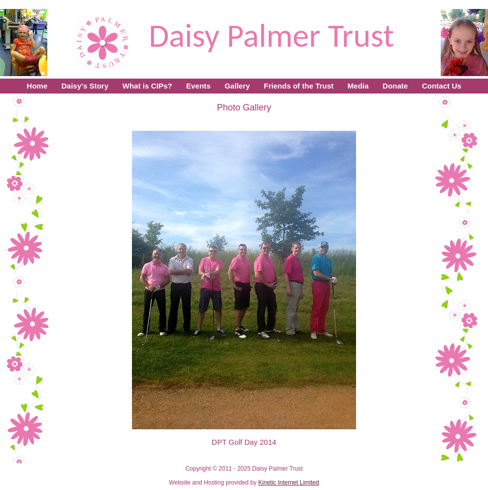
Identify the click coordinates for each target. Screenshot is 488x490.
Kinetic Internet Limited (288, 482)
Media (358, 86)
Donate (395, 86)
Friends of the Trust (299, 86)
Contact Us (441, 86)
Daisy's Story (84, 86)
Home (37, 86)
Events (198, 86)
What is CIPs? (147, 86)
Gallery (237, 86)
